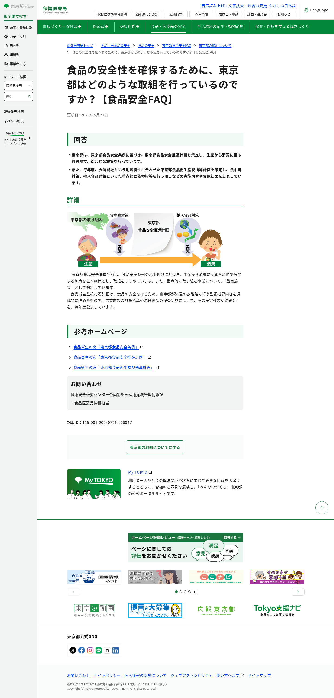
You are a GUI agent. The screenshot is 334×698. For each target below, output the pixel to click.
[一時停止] (195, 592)
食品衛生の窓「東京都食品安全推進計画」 (110, 357)
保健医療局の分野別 (112, 14)
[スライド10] (189, 591)
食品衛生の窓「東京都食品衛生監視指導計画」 (114, 367)
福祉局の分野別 (147, 14)
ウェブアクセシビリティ (192, 675)
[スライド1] (176, 591)
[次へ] (298, 592)
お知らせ (283, 14)
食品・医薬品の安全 (168, 26)
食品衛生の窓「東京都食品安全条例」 (106, 347)
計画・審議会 (257, 14)
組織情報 (175, 14)
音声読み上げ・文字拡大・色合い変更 (234, 5)
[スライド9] (185, 591)
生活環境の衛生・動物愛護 (220, 26)
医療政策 (101, 26)
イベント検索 (14, 121)
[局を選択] (18, 85)
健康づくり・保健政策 (62, 26)
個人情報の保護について (146, 675)
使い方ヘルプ (228, 675)
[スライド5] (181, 591)
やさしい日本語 (282, 5)
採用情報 (201, 14)
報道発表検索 (14, 111)
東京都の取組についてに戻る (155, 447)
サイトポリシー (107, 675)
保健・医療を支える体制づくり (282, 26)
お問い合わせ (78, 675)
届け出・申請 (228, 14)
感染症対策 (129, 26)
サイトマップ (259, 675)
